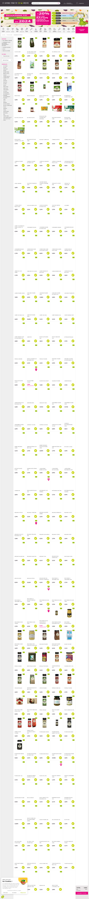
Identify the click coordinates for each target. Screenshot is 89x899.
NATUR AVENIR (6, 103)
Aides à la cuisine (6, 50)
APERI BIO (5, 69)
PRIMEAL (5, 108)
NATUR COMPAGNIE (7, 105)
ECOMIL (5, 83)
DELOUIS (5, 82)
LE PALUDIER (6, 92)
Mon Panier (82, 30)
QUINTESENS (6, 111)
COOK (4, 79)
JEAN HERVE (5, 89)
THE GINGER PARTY (7, 117)
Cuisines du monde (7, 47)
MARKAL (5, 102)
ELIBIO (4, 85)
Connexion (80, 3)
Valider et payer (81, 893)
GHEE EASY (5, 88)
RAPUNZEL (5, 112)
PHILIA (4, 106)
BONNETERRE (6, 72)
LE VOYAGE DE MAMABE (6, 95)
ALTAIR (4, 67)
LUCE (4, 100)
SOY (4, 114)
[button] (2, 896)
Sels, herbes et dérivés (7, 40)
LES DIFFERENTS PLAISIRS (6, 97)
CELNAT (5, 75)
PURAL (4, 109)
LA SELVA (5, 91)
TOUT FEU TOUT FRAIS (6, 119)
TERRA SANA (6, 115)
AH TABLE (5, 66)
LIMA (4, 99)
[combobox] (45, 3)
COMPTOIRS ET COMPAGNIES (6, 77)
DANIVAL (5, 80)
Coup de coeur (6, 56)
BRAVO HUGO (6, 73)
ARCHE (4, 70)
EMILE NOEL (5, 86)
